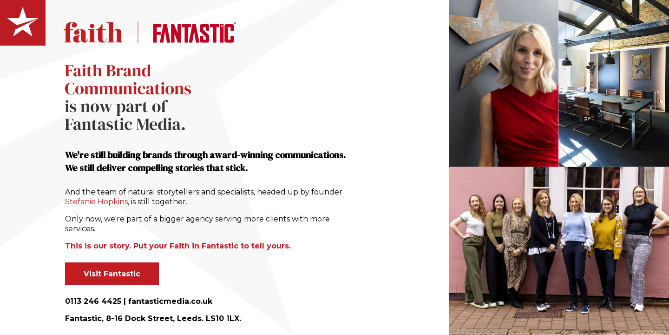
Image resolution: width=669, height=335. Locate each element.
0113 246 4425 (93, 301)
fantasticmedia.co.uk (170, 301)
